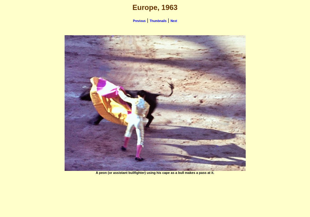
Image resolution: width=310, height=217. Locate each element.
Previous (139, 21)
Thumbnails (158, 21)
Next (174, 21)
